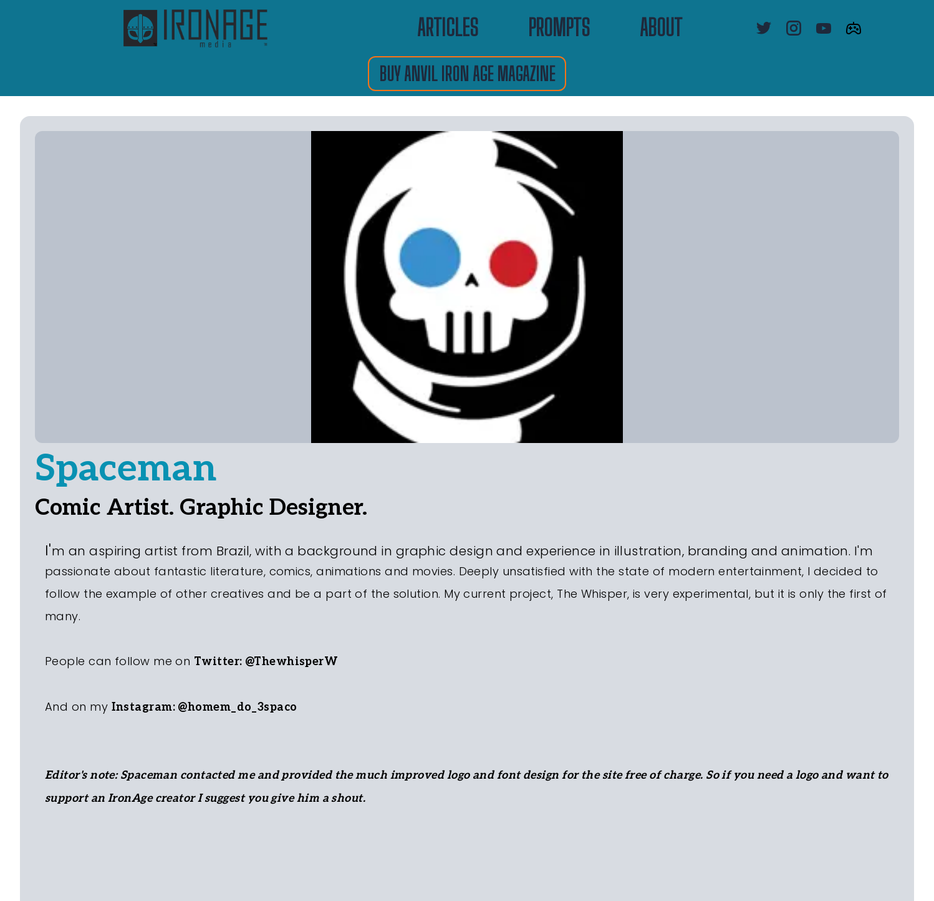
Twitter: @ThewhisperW (266, 661)
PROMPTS (559, 28)
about (661, 28)
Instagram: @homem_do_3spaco (204, 707)
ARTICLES (447, 28)
